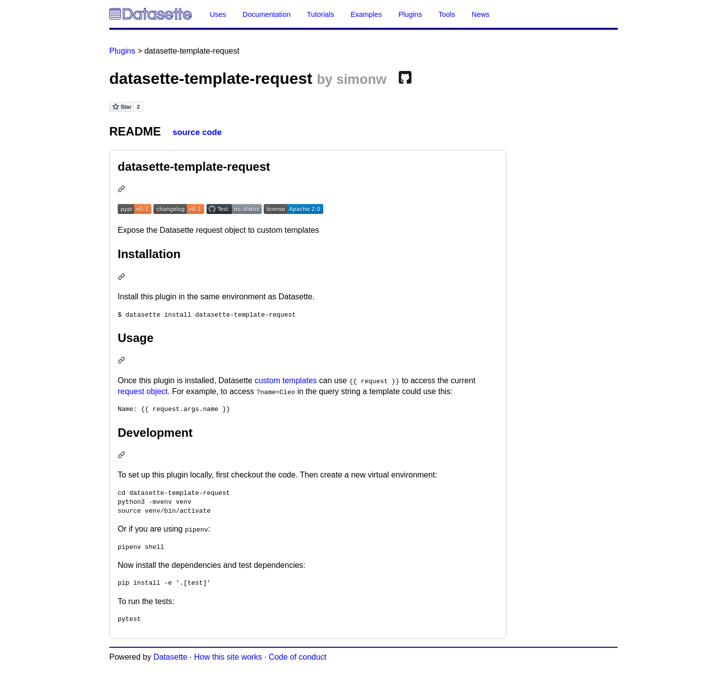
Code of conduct (298, 657)
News (481, 14)
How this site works (228, 657)
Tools (446, 14)
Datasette (170, 657)
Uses (218, 14)
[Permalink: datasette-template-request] (123, 190)
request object (143, 391)
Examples (366, 14)
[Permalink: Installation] (123, 277)
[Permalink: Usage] (123, 361)
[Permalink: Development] (123, 456)
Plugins (410, 14)
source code (196, 132)
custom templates (286, 380)
